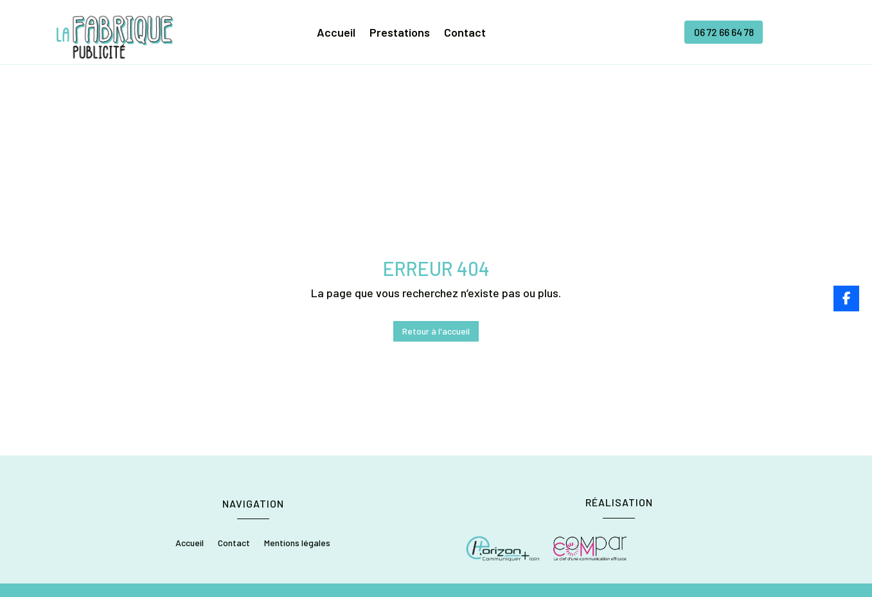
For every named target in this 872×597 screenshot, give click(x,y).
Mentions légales (297, 464)
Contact (465, 34)
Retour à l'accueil (436, 251)
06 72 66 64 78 (723, 32)
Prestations (399, 34)
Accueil (336, 34)
